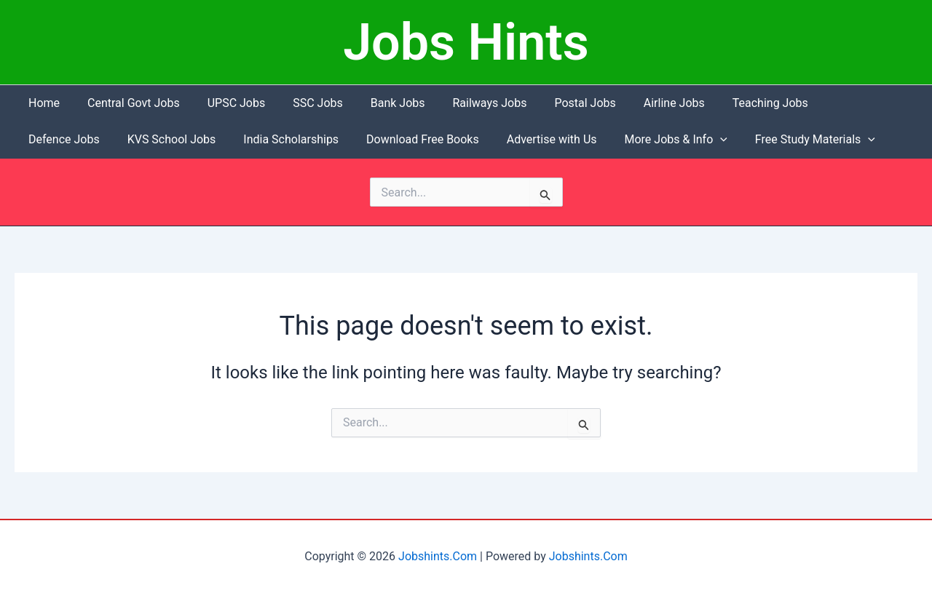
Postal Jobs (557, 103)
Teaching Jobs (733, 103)
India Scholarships (186, 139)
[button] (602, 140)
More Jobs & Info (557, 140)
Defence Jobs (830, 103)
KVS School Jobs (70, 139)
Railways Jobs (466, 103)
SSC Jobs (302, 103)
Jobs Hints (466, 42)
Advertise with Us (437, 139)
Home (42, 103)
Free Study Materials (692, 140)
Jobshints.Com (437, 556)
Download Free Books (313, 139)
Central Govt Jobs (127, 103)
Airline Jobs (641, 103)
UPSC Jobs (226, 103)
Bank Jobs (378, 103)
